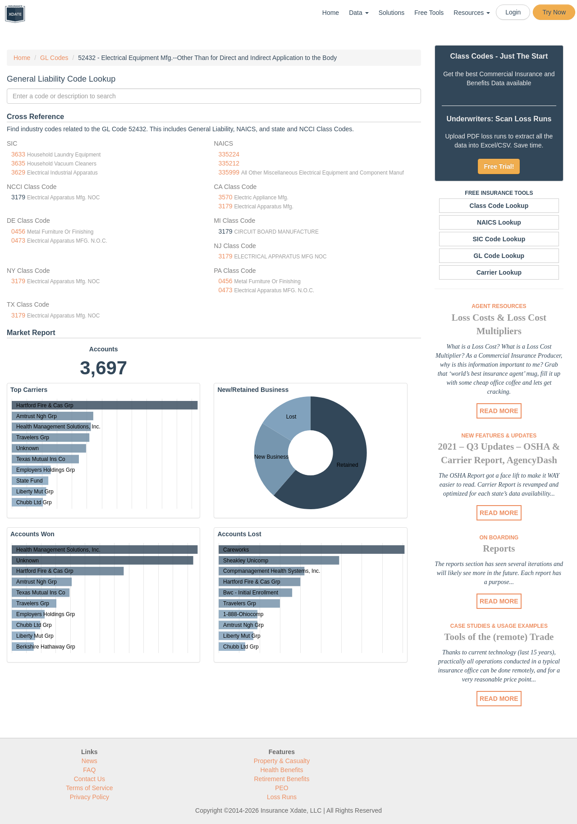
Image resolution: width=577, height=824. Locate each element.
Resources (471, 12)
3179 (225, 206)
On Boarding (499, 537)
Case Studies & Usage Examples (499, 626)
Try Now (554, 12)
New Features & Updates (498, 436)
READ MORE (499, 410)
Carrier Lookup (499, 272)
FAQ (89, 769)
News (89, 760)
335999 (228, 172)
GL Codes (54, 57)
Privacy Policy (89, 797)
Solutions (392, 12)
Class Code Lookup (499, 205)
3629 (18, 172)
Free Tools (429, 12)
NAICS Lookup (499, 222)
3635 (18, 163)
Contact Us (89, 779)
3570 (225, 197)
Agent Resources (499, 306)
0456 (18, 231)
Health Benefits (282, 769)
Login (513, 12)
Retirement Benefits (282, 779)
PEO (281, 788)
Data (358, 12)
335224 (228, 154)
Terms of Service (89, 788)
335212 (228, 163)
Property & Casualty (282, 760)
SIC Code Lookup (499, 239)
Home (330, 12)
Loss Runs (282, 797)
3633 (18, 154)
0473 (18, 240)
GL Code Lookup (499, 255)
